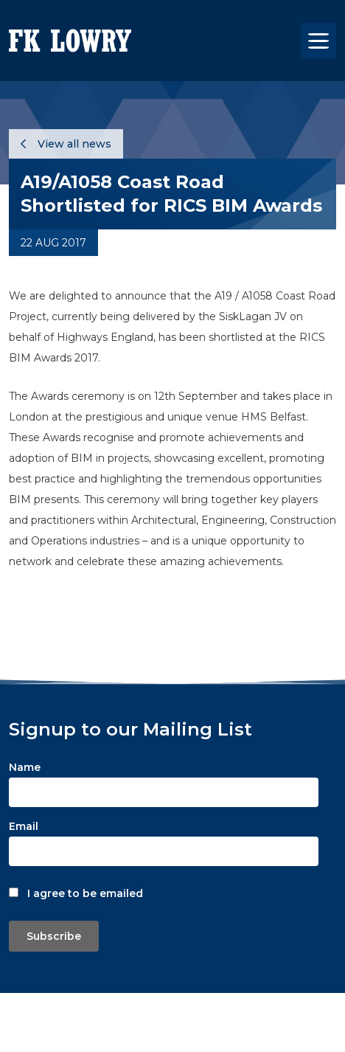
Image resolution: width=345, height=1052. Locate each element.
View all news (66, 143)
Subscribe (54, 936)
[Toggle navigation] (318, 40)
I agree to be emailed (85, 893)
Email (23, 826)
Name (25, 767)
